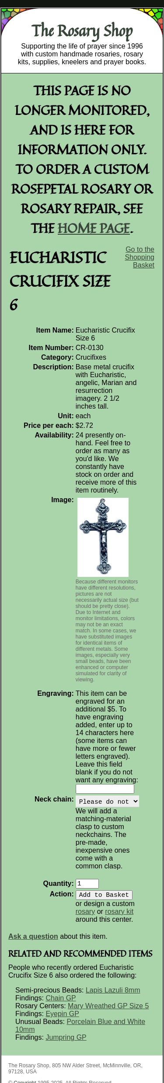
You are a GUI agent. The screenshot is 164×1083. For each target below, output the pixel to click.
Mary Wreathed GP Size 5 (108, 963)
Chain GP (60, 955)
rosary (138, 860)
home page (94, 228)
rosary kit (98, 868)
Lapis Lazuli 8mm (113, 947)
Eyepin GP (62, 971)
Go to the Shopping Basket (139, 257)
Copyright (25, 1040)
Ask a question (33, 893)
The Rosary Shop (82, 30)
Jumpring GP (65, 994)
